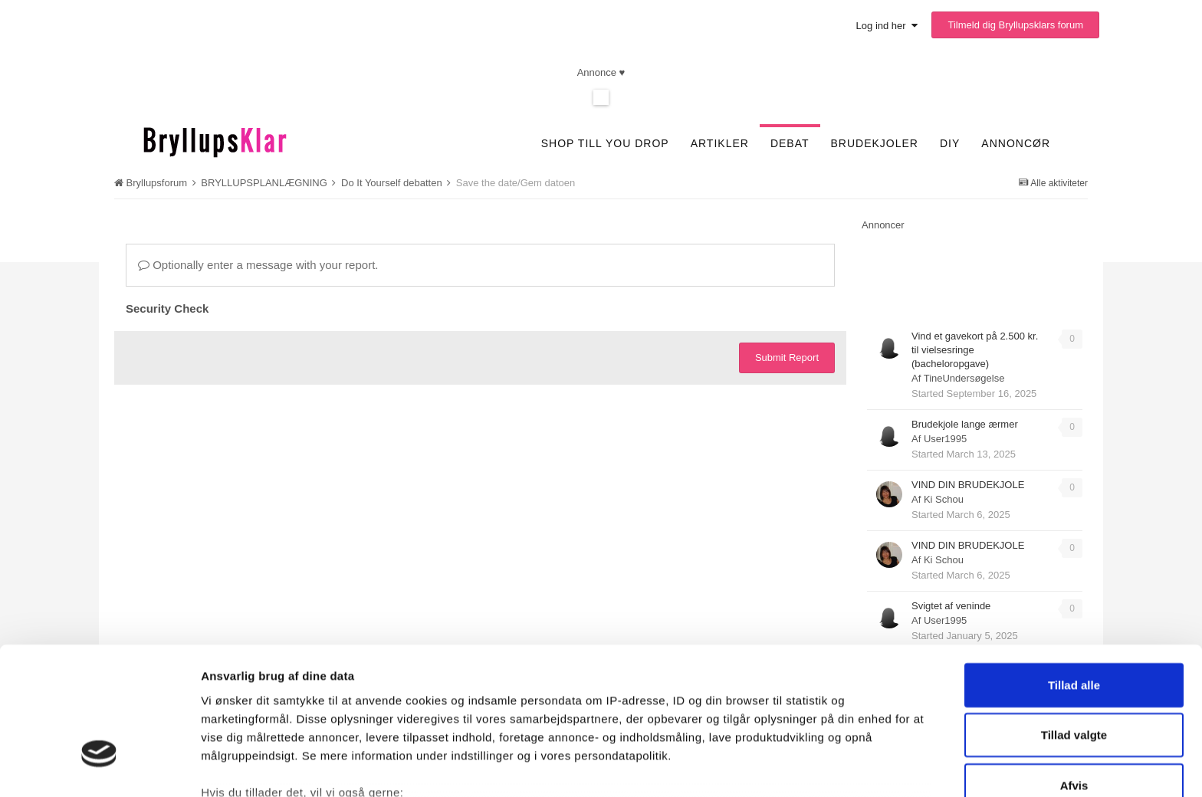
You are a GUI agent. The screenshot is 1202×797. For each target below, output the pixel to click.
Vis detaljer (807, 766)
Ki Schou (944, 499)
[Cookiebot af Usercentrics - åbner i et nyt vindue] (99, 767)
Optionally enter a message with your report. (258, 264)
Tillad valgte (1074, 624)
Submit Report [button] (787, 357)
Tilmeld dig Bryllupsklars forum (1015, 25)
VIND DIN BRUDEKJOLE (967, 484)
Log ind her (887, 25)
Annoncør (1015, 143)
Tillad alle (1074, 575)
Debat (790, 143)
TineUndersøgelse (964, 378)
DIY (950, 143)
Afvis (1074, 675)
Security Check (167, 308)
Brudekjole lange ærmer (964, 424)
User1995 (945, 438)
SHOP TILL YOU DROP (605, 143)
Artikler (720, 143)
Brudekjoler (874, 143)
